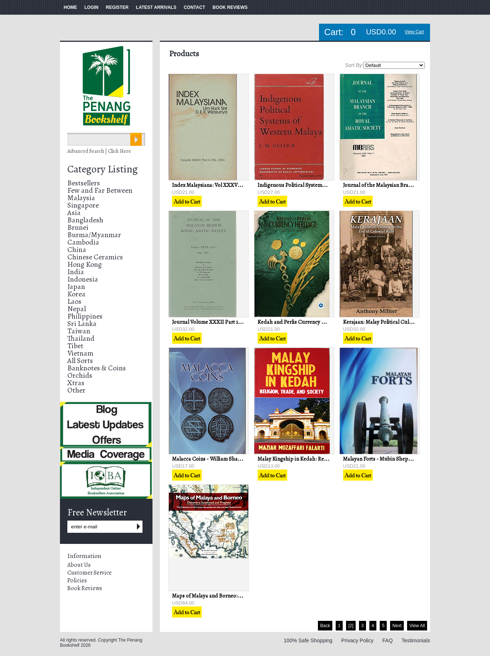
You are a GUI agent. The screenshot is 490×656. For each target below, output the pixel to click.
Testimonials (416, 640)
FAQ (387, 640)
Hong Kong (84, 264)
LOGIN (91, 7)
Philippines (85, 316)
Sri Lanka (82, 324)
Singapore (83, 205)
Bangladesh (85, 220)
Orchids (79, 375)
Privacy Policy (357, 640)
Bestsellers (83, 183)
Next (397, 625)
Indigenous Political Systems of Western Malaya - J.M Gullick (328, 185)
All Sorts (80, 361)
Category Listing (102, 169)
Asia (74, 213)
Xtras (75, 383)
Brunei (77, 227)
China (76, 250)
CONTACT (194, 7)
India (75, 272)
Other (76, 390)
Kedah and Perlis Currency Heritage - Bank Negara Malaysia (327, 322)
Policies (77, 580)
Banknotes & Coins (96, 368)
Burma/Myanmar (94, 235)
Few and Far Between (99, 190)
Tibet (75, 346)
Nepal (76, 309)
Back (325, 625)
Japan (76, 287)
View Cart (414, 31)
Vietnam (80, 353)
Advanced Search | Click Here (99, 151)
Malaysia (81, 198)
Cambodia (83, 242)
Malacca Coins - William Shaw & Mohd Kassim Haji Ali (234, 458)
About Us (79, 565)
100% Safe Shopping (308, 640)
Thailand (80, 338)
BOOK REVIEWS (230, 7)
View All (417, 625)
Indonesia (82, 279)
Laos (74, 301)
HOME (70, 7)
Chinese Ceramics (95, 257)
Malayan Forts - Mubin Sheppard (381, 458)
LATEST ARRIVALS (156, 7)
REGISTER (117, 7)
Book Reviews (84, 588)
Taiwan (78, 331)
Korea (76, 294)
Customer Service (89, 573)
